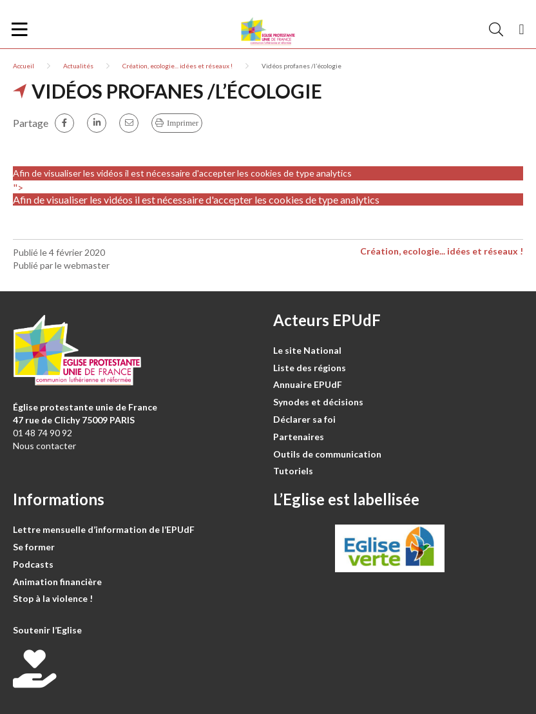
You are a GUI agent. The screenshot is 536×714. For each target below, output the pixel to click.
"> (268, 193)
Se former (34, 546)
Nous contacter (44, 445)
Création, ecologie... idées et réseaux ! (177, 66)
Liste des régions (309, 367)
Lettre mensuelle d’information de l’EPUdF (104, 529)
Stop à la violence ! (53, 598)
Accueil (23, 66)
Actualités (78, 66)
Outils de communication (327, 454)
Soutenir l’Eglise (47, 629)
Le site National (307, 350)
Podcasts (33, 564)
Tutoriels (293, 470)
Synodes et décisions (318, 401)
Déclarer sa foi (304, 419)
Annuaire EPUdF (307, 384)
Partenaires (298, 436)
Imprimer (182, 123)
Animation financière (57, 581)
